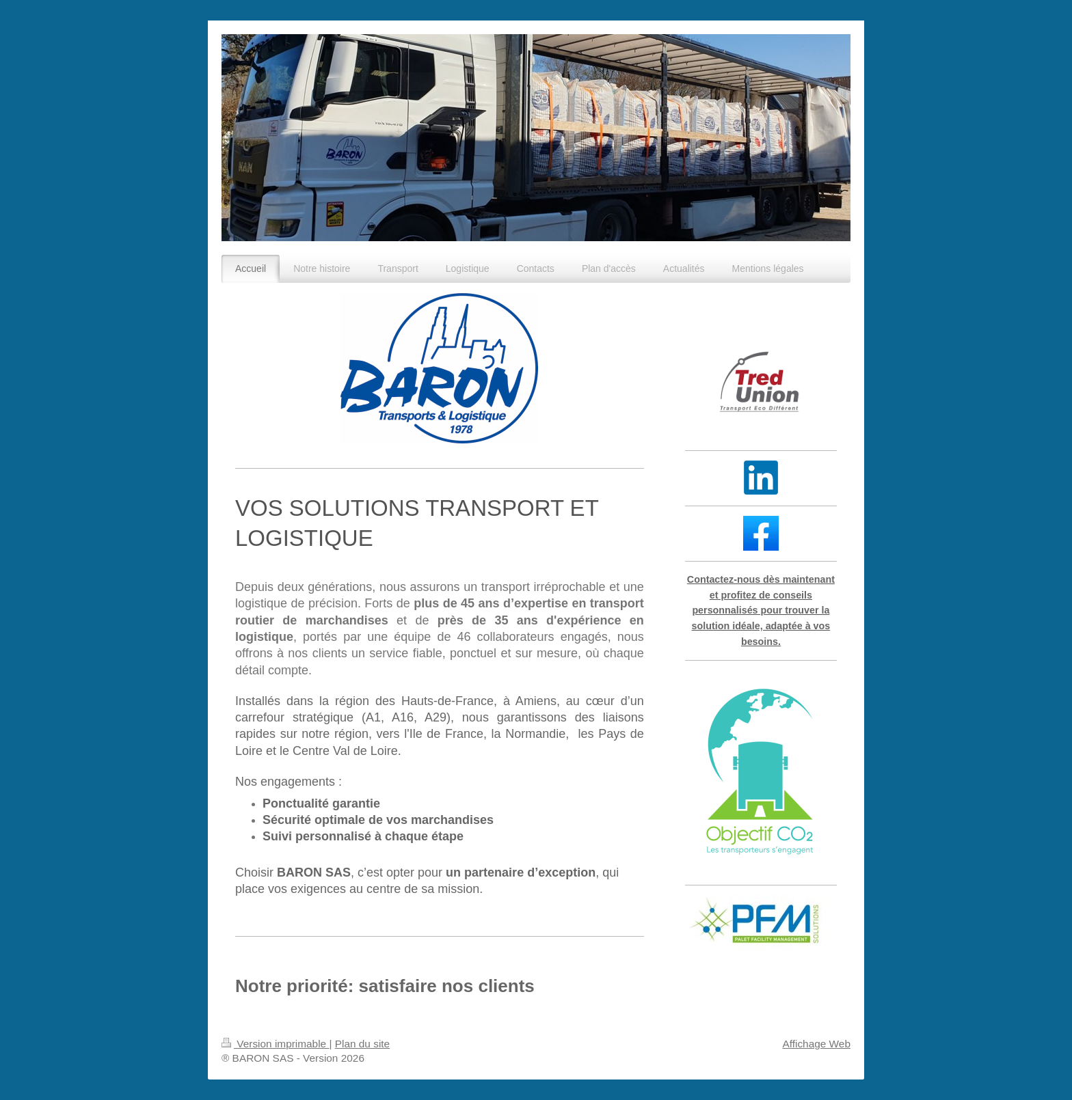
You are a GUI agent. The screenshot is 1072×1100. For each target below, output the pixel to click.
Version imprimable (275, 1043)
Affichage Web (816, 1043)
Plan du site (362, 1043)
